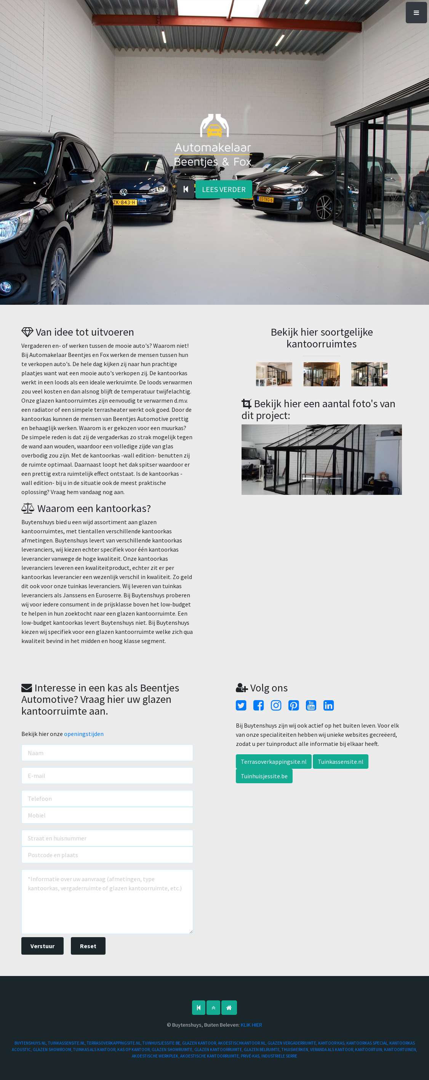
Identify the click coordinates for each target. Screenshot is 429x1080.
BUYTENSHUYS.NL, (31, 1043)
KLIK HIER (251, 1024)
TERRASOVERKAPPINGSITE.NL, (114, 1043)
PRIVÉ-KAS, (251, 1056)
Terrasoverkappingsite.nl (274, 761)
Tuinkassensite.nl (340, 761)
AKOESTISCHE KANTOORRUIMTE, (210, 1056)
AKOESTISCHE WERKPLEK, (156, 1056)
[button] (254, 459)
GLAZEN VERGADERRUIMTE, (292, 1043)
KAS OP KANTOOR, (134, 1049)
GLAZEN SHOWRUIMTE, (173, 1049)
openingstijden (84, 734)
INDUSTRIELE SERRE (279, 1056)
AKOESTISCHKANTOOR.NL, (242, 1043)
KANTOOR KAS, (332, 1043)
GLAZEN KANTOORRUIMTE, (219, 1049)
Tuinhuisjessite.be (264, 776)
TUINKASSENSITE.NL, (67, 1043)
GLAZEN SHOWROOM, (53, 1049)
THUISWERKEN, (296, 1049)
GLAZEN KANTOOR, (200, 1043)
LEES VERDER (224, 189)
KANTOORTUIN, (369, 1049)
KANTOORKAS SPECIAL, (367, 1043)
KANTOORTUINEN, (400, 1049)
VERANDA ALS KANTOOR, (332, 1049)
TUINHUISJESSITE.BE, (162, 1043)
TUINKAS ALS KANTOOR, (95, 1049)
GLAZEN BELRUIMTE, (263, 1049)
